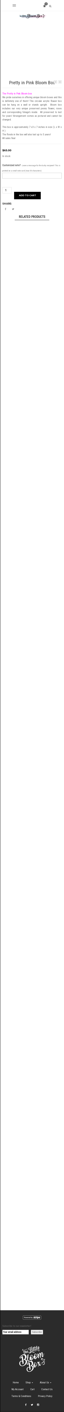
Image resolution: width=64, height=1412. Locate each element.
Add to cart (27, 180)
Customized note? (11, 150)
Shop (29, 1367)
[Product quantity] (7, 175)
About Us (45, 1367)
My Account (17, 1374)
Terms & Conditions (21, 1381)
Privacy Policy (45, 1381)
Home (16, 1367)
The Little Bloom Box (37, 1402)
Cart (32, 1374)
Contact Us (47, 1374)
